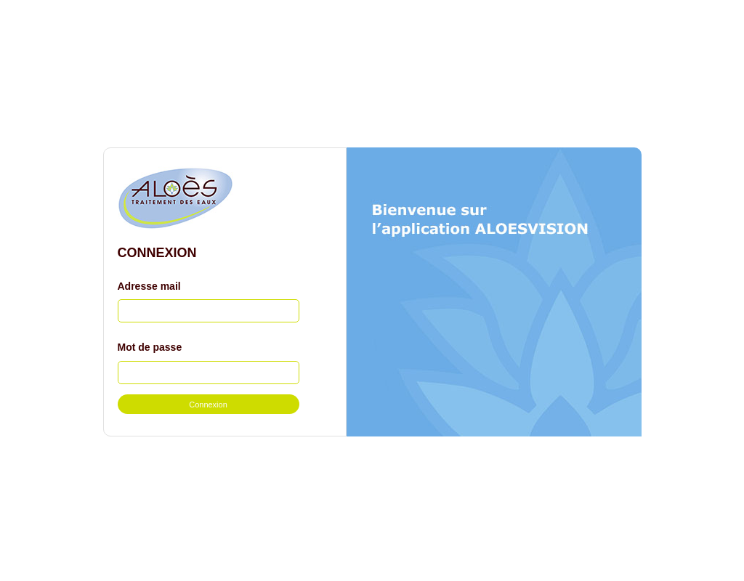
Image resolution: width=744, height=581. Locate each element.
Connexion (208, 404)
